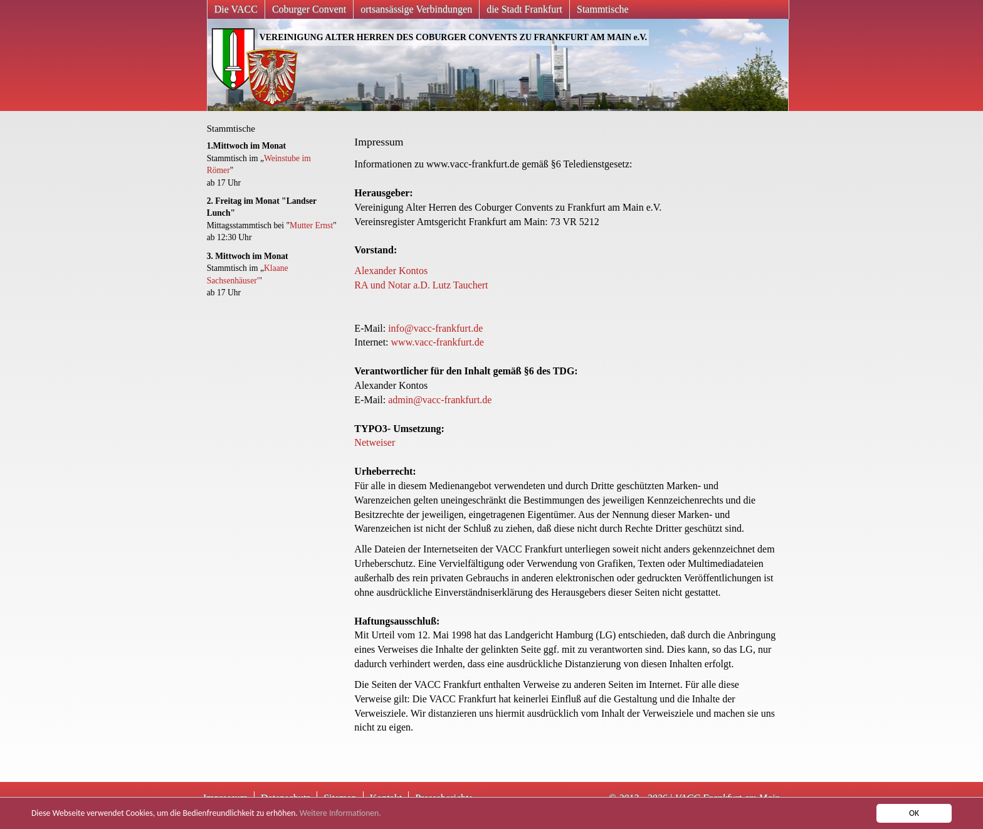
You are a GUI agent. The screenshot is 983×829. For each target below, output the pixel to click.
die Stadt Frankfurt (524, 9)
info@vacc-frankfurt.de (435, 328)
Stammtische (603, 9)
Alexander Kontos (391, 270)
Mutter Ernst (311, 225)
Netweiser (374, 442)
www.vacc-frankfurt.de (437, 342)
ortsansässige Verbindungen (416, 9)
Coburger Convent (309, 9)
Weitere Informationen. (340, 813)
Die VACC (236, 9)
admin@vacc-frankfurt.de (440, 399)
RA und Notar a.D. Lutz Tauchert (421, 285)
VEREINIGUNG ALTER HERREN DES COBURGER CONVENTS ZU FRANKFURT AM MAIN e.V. (453, 37)
